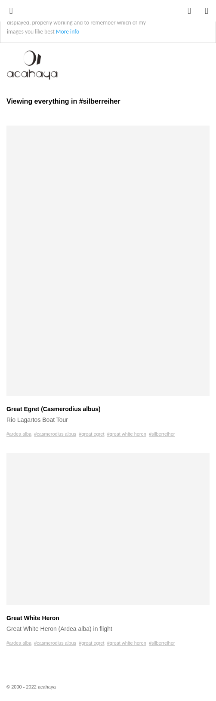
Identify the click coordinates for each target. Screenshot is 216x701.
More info (67, 31)
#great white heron (126, 434)
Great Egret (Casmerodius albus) (53, 409)
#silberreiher (162, 434)
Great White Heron (32, 618)
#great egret (91, 434)
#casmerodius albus (55, 434)
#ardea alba (18, 434)
